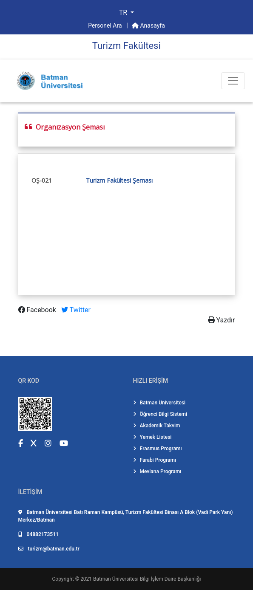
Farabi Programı (154, 460)
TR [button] (124, 12)
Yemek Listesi (152, 437)
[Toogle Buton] (233, 80)
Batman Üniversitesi (159, 403)
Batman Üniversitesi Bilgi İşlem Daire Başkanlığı (147, 579)
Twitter (76, 310)
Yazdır (221, 320)
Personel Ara (105, 25)
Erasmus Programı (157, 449)
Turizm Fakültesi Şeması (119, 180)
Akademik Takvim (156, 426)
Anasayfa (148, 25)
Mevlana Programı (157, 471)
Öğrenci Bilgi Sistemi (160, 414)
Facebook (38, 310)
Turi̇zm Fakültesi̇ (126, 45)
